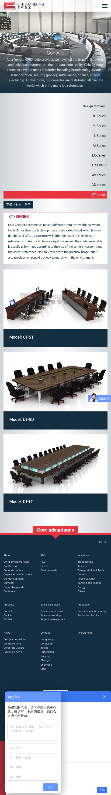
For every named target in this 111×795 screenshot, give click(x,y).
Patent (44, 566)
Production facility (88, 615)
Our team (8, 582)
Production (83, 604)
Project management (53, 619)
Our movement (12, 643)
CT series (99, 195)
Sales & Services (50, 604)
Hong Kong (47, 639)
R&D (43, 555)
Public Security (86, 578)
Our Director (10, 566)
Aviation (82, 566)
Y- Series (99, 126)
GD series (99, 185)
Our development (13, 578)
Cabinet (8, 615)
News (6, 632)
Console (8, 611)
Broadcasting (85, 561)
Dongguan (47, 643)
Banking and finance (89, 582)
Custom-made (49, 570)
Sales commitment (52, 611)
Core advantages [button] (55, 530)
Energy (81, 587)
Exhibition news (12, 652)
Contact (45, 632)
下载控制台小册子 (18, 204)
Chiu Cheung (23, 6)
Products (8, 604)
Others (81, 591)
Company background (16, 561)
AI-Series (99, 145)
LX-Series (99, 155)
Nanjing (45, 656)
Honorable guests (13, 587)
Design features (94, 106)
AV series (99, 175)
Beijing (45, 647)
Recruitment (84, 632)
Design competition (14, 639)
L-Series (100, 136)
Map (43, 668)
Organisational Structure (17, 574)
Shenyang (46, 664)
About (6, 555)
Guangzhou (47, 652)
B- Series (99, 116)
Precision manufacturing (91, 611)
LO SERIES (98, 165)
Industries (83, 555)
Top (102, 542)
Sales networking (51, 615)
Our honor (9, 591)
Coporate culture (13, 570)
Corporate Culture (13, 647)
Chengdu (46, 660)
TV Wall (8, 619)
